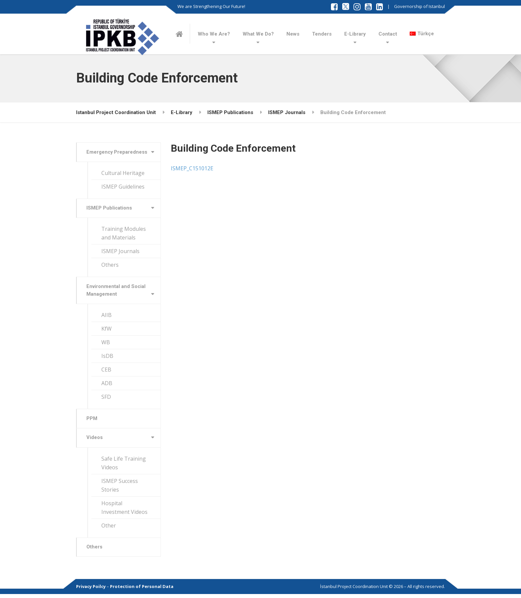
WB (105, 344)
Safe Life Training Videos (123, 466)
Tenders (322, 34)
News (292, 34)
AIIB (106, 317)
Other (108, 528)
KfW (106, 331)
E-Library (355, 34)
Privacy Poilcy (91, 590)
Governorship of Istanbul (419, 6)
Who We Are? (214, 34)
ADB (106, 385)
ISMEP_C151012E (192, 168)
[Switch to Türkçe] (421, 34)
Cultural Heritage (123, 173)
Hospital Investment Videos (124, 511)
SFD (106, 399)
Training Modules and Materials (123, 234)
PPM (92, 421)
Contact (387, 34)
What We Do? (258, 34)
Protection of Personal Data (141, 590)
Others (110, 266)
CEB (106, 371)
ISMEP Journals (120, 252)
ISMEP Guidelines (123, 187)
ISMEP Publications (110, 209)
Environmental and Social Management (117, 292)
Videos (95, 441)
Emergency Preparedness (118, 152)
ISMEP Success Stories (119, 488)
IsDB (107, 358)
